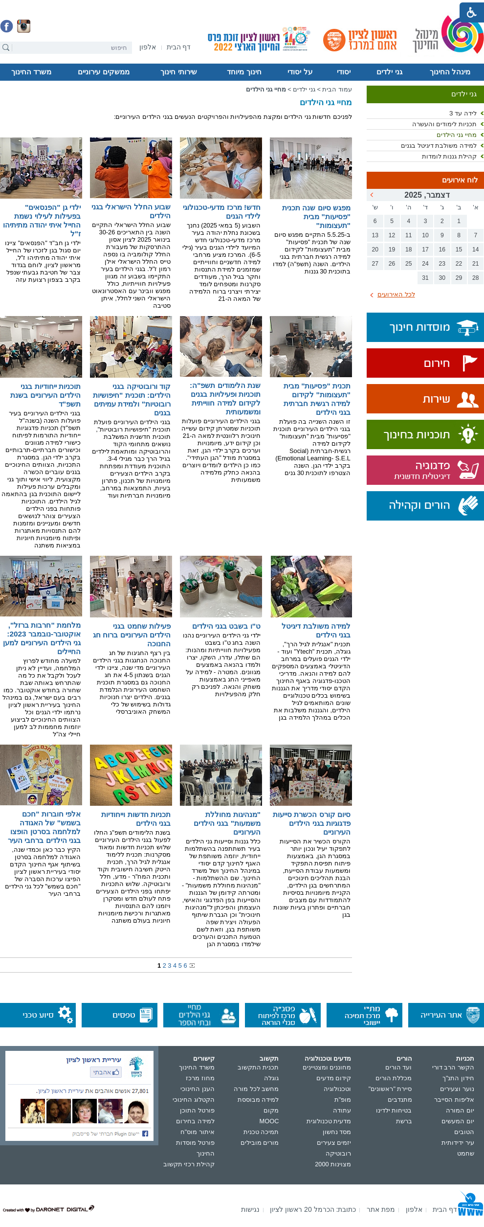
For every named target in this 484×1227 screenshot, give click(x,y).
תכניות (465, 1058)
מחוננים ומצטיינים (327, 1067)
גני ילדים (389, 72)
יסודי (344, 72)
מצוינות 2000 (333, 1164)
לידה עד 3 (463, 113)
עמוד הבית (337, 89)
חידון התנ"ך (458, 1078)
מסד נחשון (337, 1132)
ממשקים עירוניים (103, 72)
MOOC (269, 1121)
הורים (404, 1058)
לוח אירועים (460, 180)
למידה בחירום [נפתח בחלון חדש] (195, 1121)
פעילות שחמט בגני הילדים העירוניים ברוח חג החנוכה (132, 635)
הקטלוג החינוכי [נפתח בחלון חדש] (194, 1099)
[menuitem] (147, 47)
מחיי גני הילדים (457, 134)
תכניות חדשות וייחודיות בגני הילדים (136, 818)
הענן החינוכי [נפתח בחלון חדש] (197, 1088)
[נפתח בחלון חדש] (147, 47)
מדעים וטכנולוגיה (328, 1058)
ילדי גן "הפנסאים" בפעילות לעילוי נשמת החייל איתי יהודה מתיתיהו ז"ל (42, 220)
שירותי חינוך (178, 72)
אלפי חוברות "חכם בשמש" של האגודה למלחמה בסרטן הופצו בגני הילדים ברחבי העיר (44, 827)
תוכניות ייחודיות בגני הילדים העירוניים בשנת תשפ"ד (45, 395)
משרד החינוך (31, 72)
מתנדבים (400, 1099)
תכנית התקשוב (258, 1067)
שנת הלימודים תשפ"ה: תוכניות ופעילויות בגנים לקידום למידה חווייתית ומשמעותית (225, 398)
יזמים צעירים (334, 1142)
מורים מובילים (260, 1142)
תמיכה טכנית (261, 1132)
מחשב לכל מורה (256, 1088)
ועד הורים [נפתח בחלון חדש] (398, 1067)
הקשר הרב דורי (453, 1067)
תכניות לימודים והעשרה (444, 124)
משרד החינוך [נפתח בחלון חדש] (197, 1067)
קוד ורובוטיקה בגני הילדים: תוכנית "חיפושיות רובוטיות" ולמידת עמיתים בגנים (132, 399)
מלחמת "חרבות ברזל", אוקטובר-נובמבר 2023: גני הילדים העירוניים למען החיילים (42, 638)
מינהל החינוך (450, 72)
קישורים (204, 1058)
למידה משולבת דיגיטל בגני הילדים (316, 630)
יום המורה (460, 1110)
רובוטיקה (338, 1153)
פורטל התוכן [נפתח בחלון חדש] (197, 1110)
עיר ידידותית (457, 1142)
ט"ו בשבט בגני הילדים (226, 626)
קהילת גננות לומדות (449, 156)
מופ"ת (343, 1099)
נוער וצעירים (457, 1088)
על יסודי (299, 72)
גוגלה (271, 1078)
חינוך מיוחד (244, 72)
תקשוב (269, 1058)
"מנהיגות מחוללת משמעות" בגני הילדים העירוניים (227, 823)
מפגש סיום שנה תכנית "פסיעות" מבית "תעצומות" (316, 216)
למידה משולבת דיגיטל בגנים (439, 145)
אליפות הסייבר (454, 1099)
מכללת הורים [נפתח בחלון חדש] (393, 1078)
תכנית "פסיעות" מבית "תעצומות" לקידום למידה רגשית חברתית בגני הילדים (317, 399)
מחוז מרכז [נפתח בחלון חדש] (200, 1078)
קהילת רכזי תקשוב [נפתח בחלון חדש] (189, 1164)
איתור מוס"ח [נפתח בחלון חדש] (197, 1132)
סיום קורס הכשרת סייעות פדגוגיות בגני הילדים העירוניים (312, 823)
